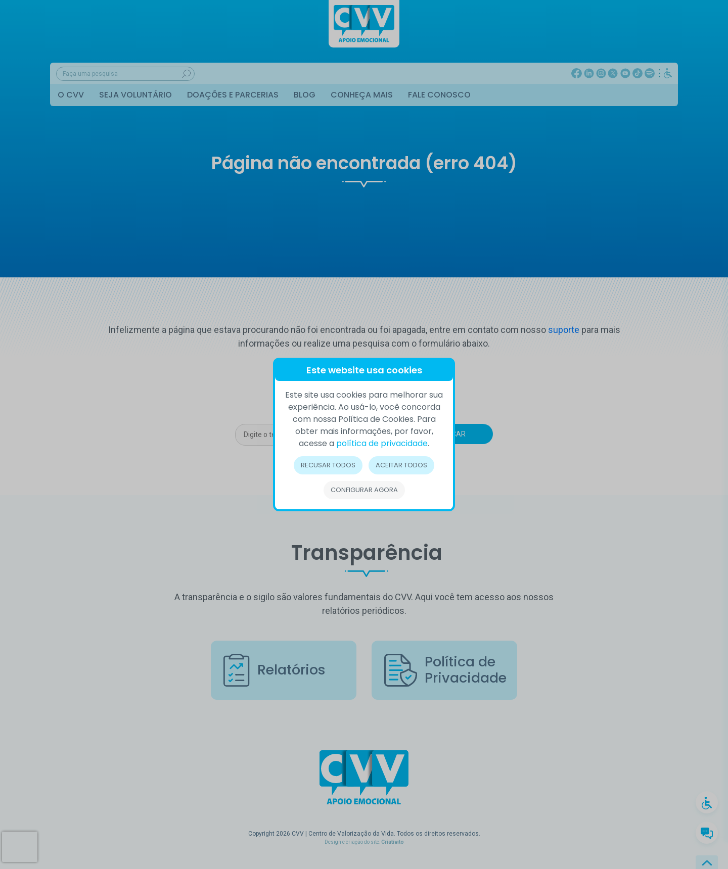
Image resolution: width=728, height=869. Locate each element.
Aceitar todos (401, 465)
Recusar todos (328, 465)
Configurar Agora (364, 490)
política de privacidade (382, 443)
